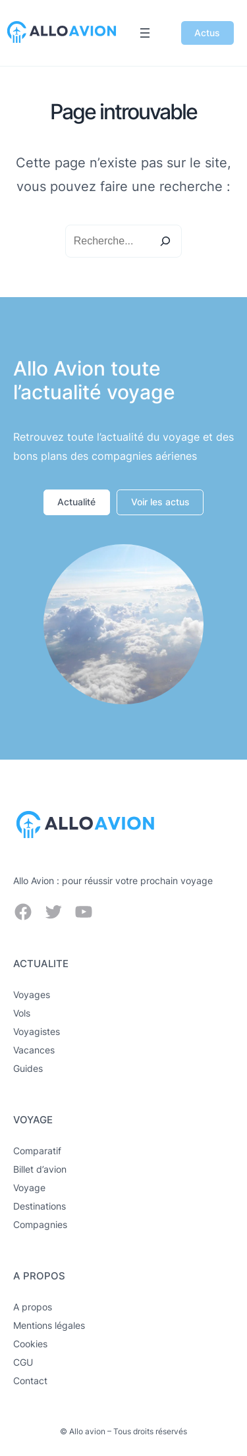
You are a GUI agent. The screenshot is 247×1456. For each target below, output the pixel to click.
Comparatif (37, 1150)
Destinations (39, 1206)
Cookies (30, 1343)
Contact (30, 1380)
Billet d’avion (40, 1169)
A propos (32, 1306)
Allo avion (87, 1431)
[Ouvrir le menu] (145, 33)
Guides (28, 1068)
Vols (21, 1013)
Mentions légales (49, 1325)
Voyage (29, 1187)
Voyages (31, 994)
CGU (23, 1362)
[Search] (165, 241)
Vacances (34, 1049)
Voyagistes (36, 1031)
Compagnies (40, 1224)
